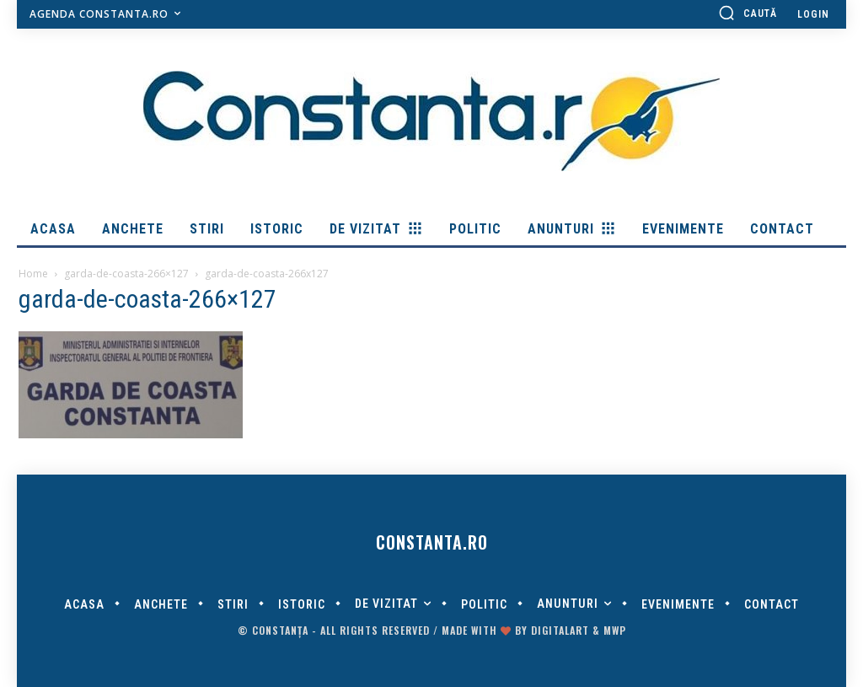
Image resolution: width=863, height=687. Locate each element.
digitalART (560, 630)
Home (33, 273)
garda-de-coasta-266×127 (126, 273)
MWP (614, 630)
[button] (747, 12)
